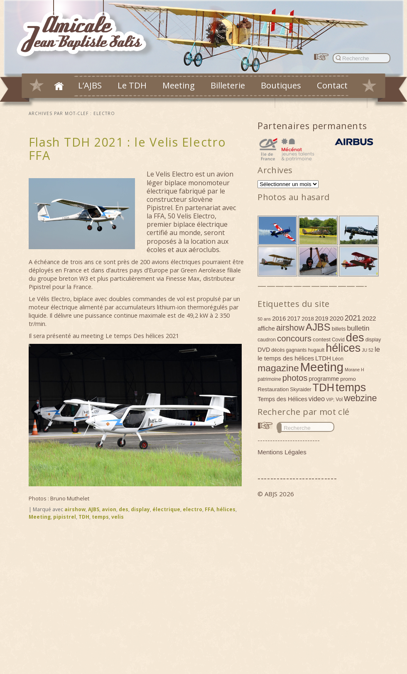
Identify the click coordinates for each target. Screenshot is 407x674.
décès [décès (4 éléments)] (277, 350)
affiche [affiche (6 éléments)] (266, 328)
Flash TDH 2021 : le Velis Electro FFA (127, 148)
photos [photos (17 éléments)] (295, 377)
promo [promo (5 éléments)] (348, 379)
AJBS (93, 509)
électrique (166, 509)
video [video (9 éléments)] (317, 398)
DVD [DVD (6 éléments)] (263, 349)
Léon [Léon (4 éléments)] (337, 359)
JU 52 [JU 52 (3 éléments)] (367, 350)
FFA (209, 509)
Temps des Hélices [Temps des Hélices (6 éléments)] (282, 399)
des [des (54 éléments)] (355, 337)
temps (100, 516)
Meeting (178, 85)
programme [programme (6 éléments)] (324, 378)
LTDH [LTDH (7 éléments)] (323, 358)
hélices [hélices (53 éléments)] (343, 348)
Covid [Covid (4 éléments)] (338, 340)
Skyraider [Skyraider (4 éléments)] (300, 389)
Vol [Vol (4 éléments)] (339, 399)
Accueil (59, 86)
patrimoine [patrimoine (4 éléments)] (269, 379)
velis (117, 516)
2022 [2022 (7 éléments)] (369, 318)
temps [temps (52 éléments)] (351, 387)
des (123, 509)
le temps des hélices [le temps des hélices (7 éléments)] (285, 358)
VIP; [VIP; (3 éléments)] (330, 399)
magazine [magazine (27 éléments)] (278, 368)
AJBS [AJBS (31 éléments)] (318, 327)
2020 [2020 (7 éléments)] (336, 318)
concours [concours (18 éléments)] (294, 338)
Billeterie (228, 85)
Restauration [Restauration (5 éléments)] (273, 389)
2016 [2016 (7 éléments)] (279, 318)
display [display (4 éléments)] (373, 340)
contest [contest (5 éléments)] (322, 339)
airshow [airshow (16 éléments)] (290, 327)
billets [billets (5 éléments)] (339, 329)
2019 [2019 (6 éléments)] (322, 318)
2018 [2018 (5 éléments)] (308, 319)
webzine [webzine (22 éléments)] (360, 398)
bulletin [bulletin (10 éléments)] (358, 328)
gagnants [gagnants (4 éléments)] (296, 350)
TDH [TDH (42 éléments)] (324, 387)
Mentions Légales (281, 452)
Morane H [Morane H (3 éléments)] (354, 369)
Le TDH (132, 85)
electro (192, 509)
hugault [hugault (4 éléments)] (316, 350)
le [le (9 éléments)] (377, 349)
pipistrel (64, 516)
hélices (225, 509)
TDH (83, 516)
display (140, 509)
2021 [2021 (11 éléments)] (353, 318)
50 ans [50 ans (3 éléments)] (264, 318)
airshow (75, 509)
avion (109, 509)
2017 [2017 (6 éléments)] (294, 318)
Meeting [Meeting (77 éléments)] (321, 367)
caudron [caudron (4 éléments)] (266, 340)
